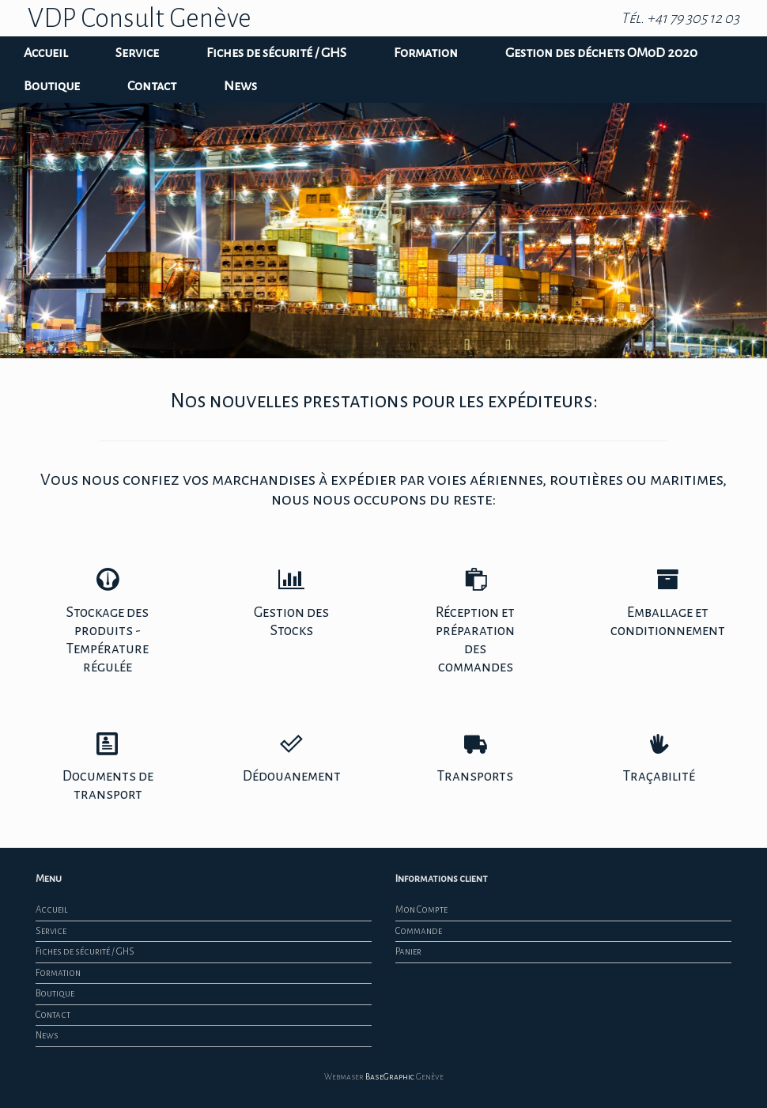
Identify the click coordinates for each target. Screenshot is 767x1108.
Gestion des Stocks (292, 603)
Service (137, 53)
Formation (426, 53)
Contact (151, 86)
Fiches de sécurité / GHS (276, 53)
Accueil (46, 53)
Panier (408, 952)
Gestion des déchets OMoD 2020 (601, 53)
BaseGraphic (389, 1076)
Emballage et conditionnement (667, 603)
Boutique (52, 86)
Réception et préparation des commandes (475, 621)
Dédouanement (292, 758)
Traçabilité (659, 758)
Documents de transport (108, 767)
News (240, 86)
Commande (418, 931)
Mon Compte (421, 910)
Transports (475, 758)
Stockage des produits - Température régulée (108, 621)
